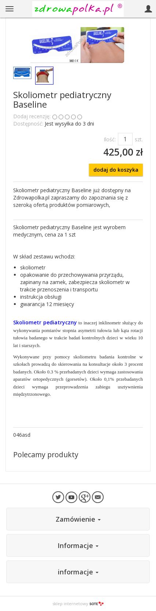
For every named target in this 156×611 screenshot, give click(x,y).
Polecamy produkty (45, 454)
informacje (78, 571)
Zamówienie (78, 519)
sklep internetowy (78, 603)
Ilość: (110, 139)
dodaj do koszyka (115, 169)
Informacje (78, 545)
